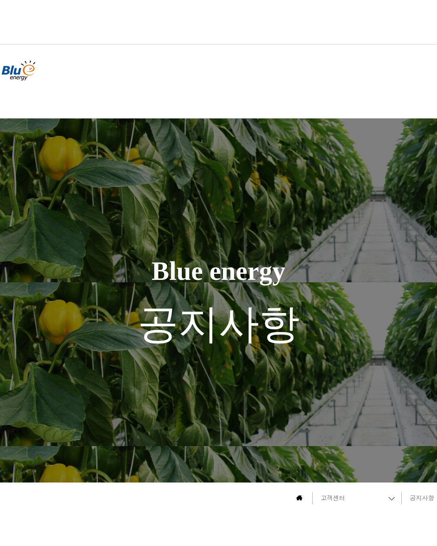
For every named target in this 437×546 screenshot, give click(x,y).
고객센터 (333, 497)
